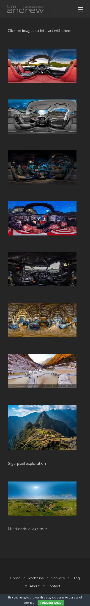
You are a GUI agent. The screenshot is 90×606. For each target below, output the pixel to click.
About (35, 586)
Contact (53, 586)
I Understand (50, 603)
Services (58, 578)
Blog (76, 578)
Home (15, 578)
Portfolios (36, 578)
